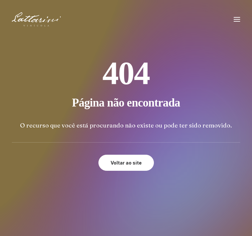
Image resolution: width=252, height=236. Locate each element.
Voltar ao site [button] (126, 163)
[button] (237, 19)
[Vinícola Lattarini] (36, 19)
